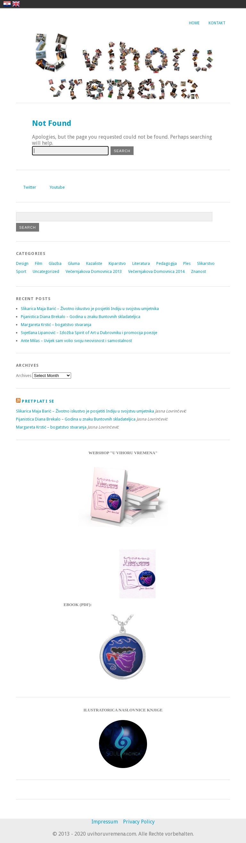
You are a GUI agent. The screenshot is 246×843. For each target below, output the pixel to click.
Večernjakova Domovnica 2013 (94, 271)
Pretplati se (38, 401)
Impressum (105, 822)
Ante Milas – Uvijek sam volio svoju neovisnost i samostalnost (76, 340)
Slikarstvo (206, 263)
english (16, 4)
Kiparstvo (117, 263)
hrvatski (7, 4)
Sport (21, 271)
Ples (187, 263)
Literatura (141, 263)
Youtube (57, 187)
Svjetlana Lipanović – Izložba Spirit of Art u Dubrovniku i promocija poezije (89, 332)
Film (38, 263)
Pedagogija (166, 263)
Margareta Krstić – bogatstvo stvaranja (56, 324)
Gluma (74, 263)
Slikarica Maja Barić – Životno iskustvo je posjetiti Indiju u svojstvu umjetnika (90, 308)
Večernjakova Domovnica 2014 (156, 271)
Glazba (55, 263)
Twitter (29, 187)
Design (22, 263)
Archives (23, 375)
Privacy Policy (139, 822)
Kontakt (217, 23)
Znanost (198, 271)
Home (194, 23)
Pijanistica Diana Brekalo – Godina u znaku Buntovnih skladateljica (80, 316)
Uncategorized (46, 271)
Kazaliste (94, 263)
